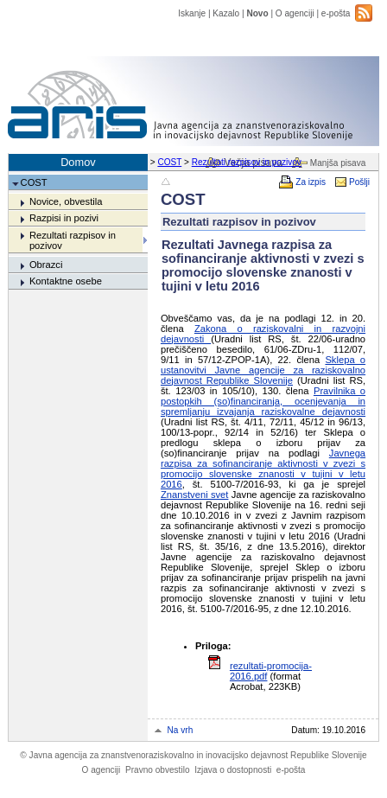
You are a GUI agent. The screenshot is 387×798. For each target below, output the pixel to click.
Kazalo (226, 13)
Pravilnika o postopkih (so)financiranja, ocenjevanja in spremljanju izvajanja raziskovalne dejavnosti (263, 401)
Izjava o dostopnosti (232, 770)
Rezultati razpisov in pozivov (246, 162)
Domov (78, 162)
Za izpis (310, 182)
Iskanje (192, 13)
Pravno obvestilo (157, 770)
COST (169, 162)
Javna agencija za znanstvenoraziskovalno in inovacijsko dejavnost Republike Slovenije (193, 755)
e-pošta (336, 13)
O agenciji (295, 13)
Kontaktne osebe (65, 281)
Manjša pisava (337, 163)
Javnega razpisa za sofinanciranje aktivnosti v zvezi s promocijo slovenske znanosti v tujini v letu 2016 (263, 468)
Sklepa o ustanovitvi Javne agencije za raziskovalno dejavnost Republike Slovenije (263, 370)
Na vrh (181, 730)
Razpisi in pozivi (63, 218)
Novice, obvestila (66, 201)
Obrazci (46, 264)
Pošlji (359, 182)
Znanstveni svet (195, 494)
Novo (257, 13)
